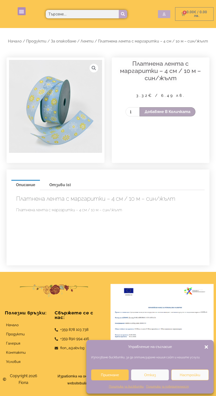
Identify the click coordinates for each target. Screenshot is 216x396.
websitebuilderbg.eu (85, 383)
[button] (206, 347)
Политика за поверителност (167, 386)
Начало (15, 41)
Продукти (36, 41)
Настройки (190, 375)
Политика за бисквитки (126, 386)
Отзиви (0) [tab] (60, 185)
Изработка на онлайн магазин (83, 376)
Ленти (87, 41)
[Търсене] (123, 14)
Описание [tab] (25, 185)
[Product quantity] (133, 111)
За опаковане (63, 41)
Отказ (150, 375)
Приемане (110, 375)
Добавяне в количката (167, 111)
